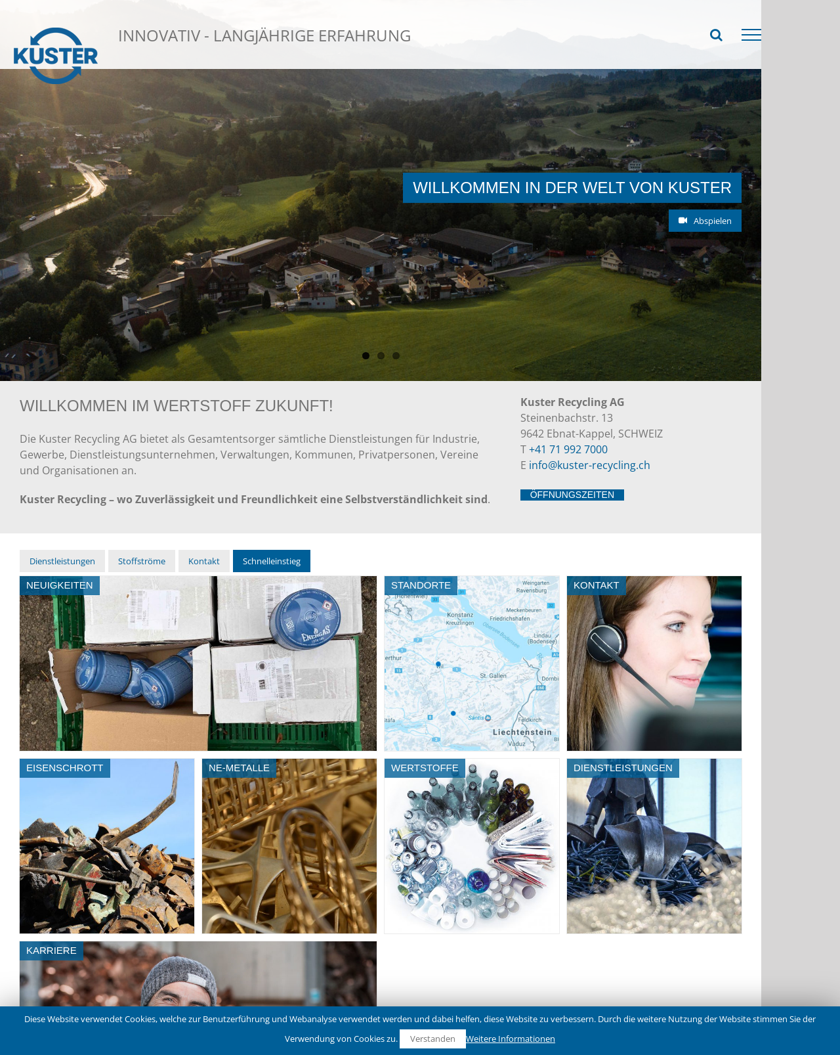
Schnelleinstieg (174, 41)
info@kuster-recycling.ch (589, 366)
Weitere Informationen (510, 1038)
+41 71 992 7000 (568, 351)
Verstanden (432, 1038)
